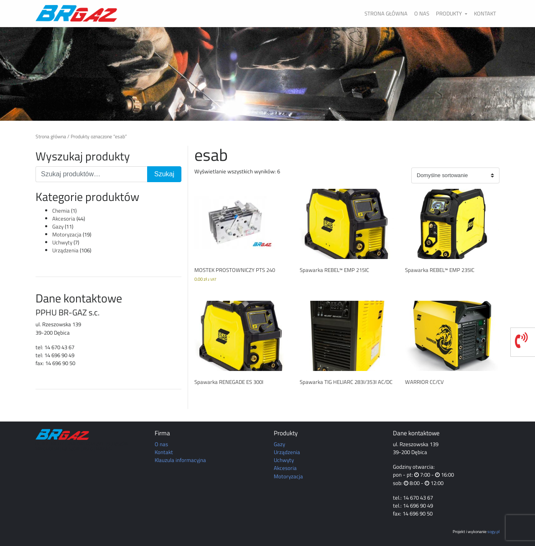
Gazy (58, 226)
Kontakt (485, 13)
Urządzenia (65, 250)
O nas (421, 13)
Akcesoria (63, 218)
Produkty (449, 13)
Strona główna (386, 13)
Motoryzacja (67, 234)
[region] (267, 74)
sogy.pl (493, 531)
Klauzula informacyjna (180, 460)
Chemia (61, 210)
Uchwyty (62, 242)
